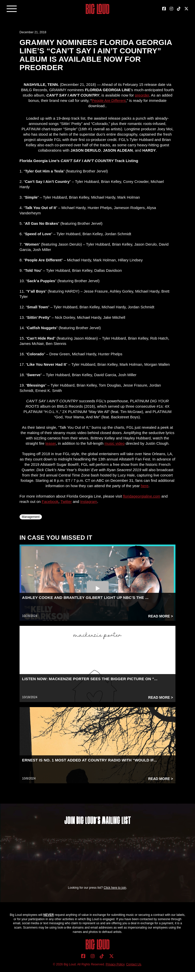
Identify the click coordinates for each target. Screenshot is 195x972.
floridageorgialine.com (141, 496)
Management (31, 517)
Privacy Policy (115, 964)
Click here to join (115, 887)
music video (115, 443)
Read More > (160, 616)
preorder (142, 95)
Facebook (50, 501)
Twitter (66, 501)
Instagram (88, 501)
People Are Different (109, 100)
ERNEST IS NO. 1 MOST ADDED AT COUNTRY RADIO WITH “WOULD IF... (89, 760)
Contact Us (133, 964)
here (145, 486)
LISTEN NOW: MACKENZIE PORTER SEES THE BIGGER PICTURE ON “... (89, 679)
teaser (50, 443)
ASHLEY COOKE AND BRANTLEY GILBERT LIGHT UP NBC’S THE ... (85, 597)
